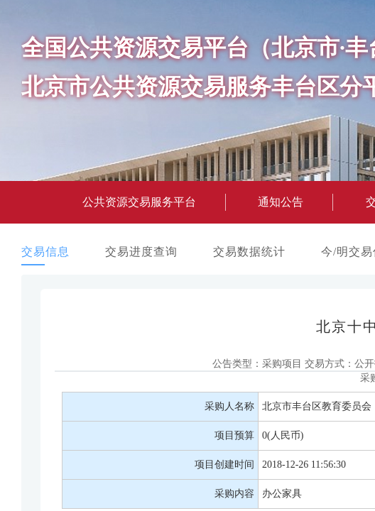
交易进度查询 (141, 252)
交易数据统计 (249, 252)
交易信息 (45, 252)
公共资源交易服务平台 (139, 202)
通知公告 (280, 202)
